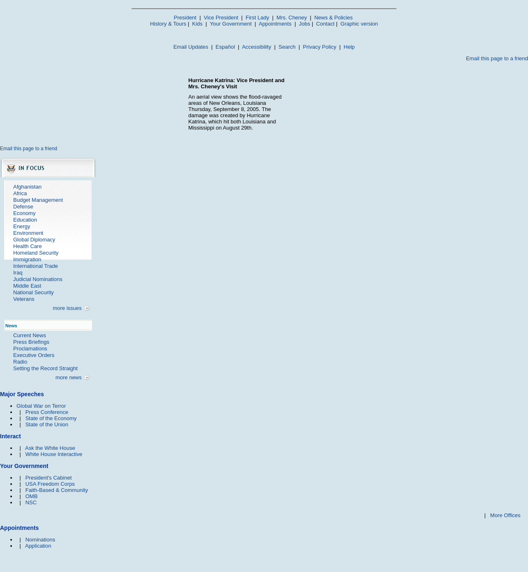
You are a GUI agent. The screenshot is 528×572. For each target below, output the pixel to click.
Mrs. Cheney (291, 17)
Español (225, 47)
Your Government (231, 24)
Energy (21, 226)
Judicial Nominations (37, 279)
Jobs (304, 24)
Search (286, 47)
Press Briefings (31, 342)
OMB (31, 496)
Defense (23, 206)
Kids (197, 24)
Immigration (27, 259)
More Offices (505, 515)
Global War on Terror (41, 406)
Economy (24, 213)
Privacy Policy (319, 47)
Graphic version (359, 24)
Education (25, 220)
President (185, 17)
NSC (30, 502)
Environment (28, 233)
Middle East (27, 286)
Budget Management (38, 200)
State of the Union (46, 424)
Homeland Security (36, 253)
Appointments (275, 24)
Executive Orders (33, 355)
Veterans (23, 299)
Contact (325, 24)
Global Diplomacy (34, 239)
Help (349, 47)
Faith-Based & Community (56, 490)
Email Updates (190, 47)
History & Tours (168, 24)
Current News (29, 335)
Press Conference (46, 412)
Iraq (17, 272)
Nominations (40, 540)
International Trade (35, 266)
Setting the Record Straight (45, 368)
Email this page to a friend (497, 58)
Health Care (27, 246)
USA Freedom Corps (50, 484)
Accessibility (256, 47)
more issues (67, 308)
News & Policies (333, 17)
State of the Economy (50, 418)
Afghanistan (27, 187)
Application (38, 546)
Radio (20, 362)
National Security (33, 292)
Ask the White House (50, 448)
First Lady (257, 17)
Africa (20, 193)
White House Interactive (53, 454)
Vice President (221, 17)
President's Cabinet (48, 478)
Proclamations (30, 348)
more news (68, 377)
